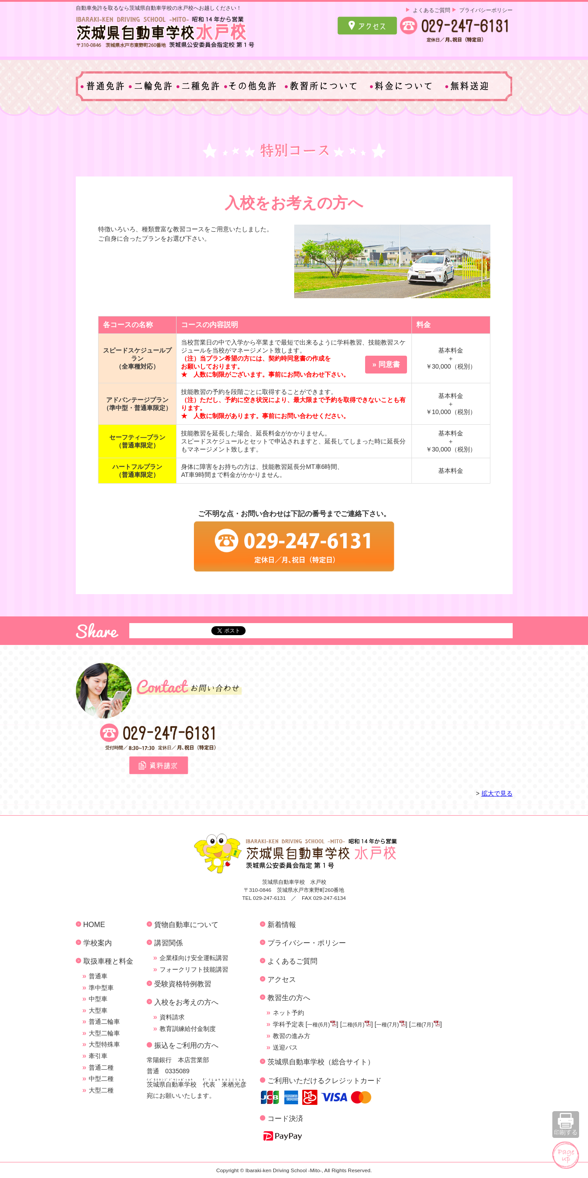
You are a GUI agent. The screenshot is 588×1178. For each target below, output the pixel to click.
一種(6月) (318, 1025)
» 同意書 (385, 364)
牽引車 (98, 1055)
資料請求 (172, 1017)
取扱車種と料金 (108, 961)
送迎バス (285, 1047)
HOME (94, 924)
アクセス (281, 979)
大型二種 (101, 1090)
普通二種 (101, 1067)
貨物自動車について (186, 924)
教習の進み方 (291, 1035)
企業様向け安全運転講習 (194, 957)
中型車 (98, 998)
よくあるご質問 (431, 10)
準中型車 (101, 987)
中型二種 (101, 1078)
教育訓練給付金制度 (188, 1028)
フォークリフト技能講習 (194, 969)
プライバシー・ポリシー (306, 943)
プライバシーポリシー (486, 10)
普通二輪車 (104, 1021)
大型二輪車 (104, 1033)
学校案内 (97, 943)
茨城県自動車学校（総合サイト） (320, 1062)
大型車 (98, 1010)
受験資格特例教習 (182, 984)
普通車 (98, 976)
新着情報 (281, 924)
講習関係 (168, 943)
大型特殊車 (104, 1044)
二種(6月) (353, 1025)
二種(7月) (422, 1025)
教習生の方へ (288, 997)
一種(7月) (387, 1025)
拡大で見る (497, 793)
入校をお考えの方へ (186, 1002)
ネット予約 (288, 1012)
